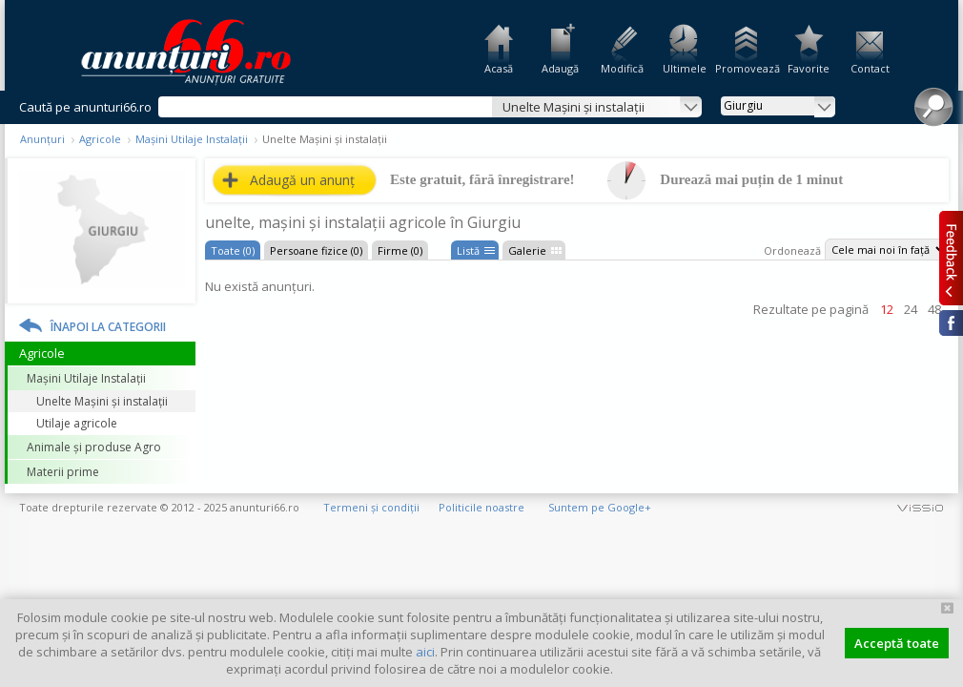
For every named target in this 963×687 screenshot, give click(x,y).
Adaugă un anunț (302, 180)
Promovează (746, 68)
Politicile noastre (481, 507)
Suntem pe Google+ (599, 507)
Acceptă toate (896, 643)
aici (425, 651)
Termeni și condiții (371, 507)
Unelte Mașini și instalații (102, 401)
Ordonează (792, 250)
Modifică (622, 68)
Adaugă (560, 68)
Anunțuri (42, 139)
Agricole (100, 139)
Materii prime (63, 472)
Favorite (809, 68)
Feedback (951, 257)
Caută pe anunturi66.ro (85, 106)
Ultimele (685, 68)
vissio (920, 507)
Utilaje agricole (76, 423)
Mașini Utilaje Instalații (191, 139)
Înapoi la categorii (108, 327)
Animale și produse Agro (94, 447)
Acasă (498, 68)
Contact (870, 68)
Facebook (951, 323)
